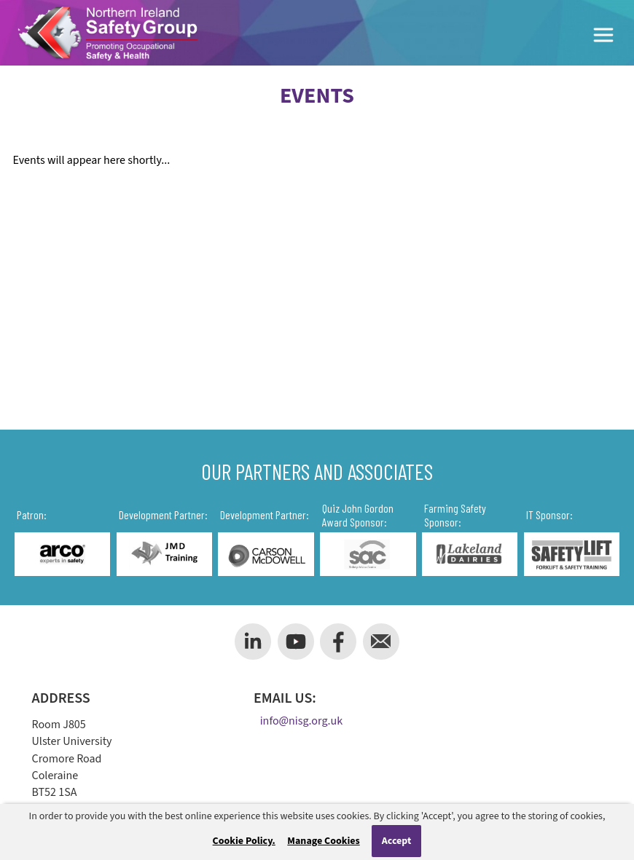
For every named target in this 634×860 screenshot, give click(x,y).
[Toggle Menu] (604, 37)
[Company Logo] (107, 33)
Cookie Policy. (244, 841)
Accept (397, 841)
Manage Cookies (323, 841)
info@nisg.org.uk (301, 721)
